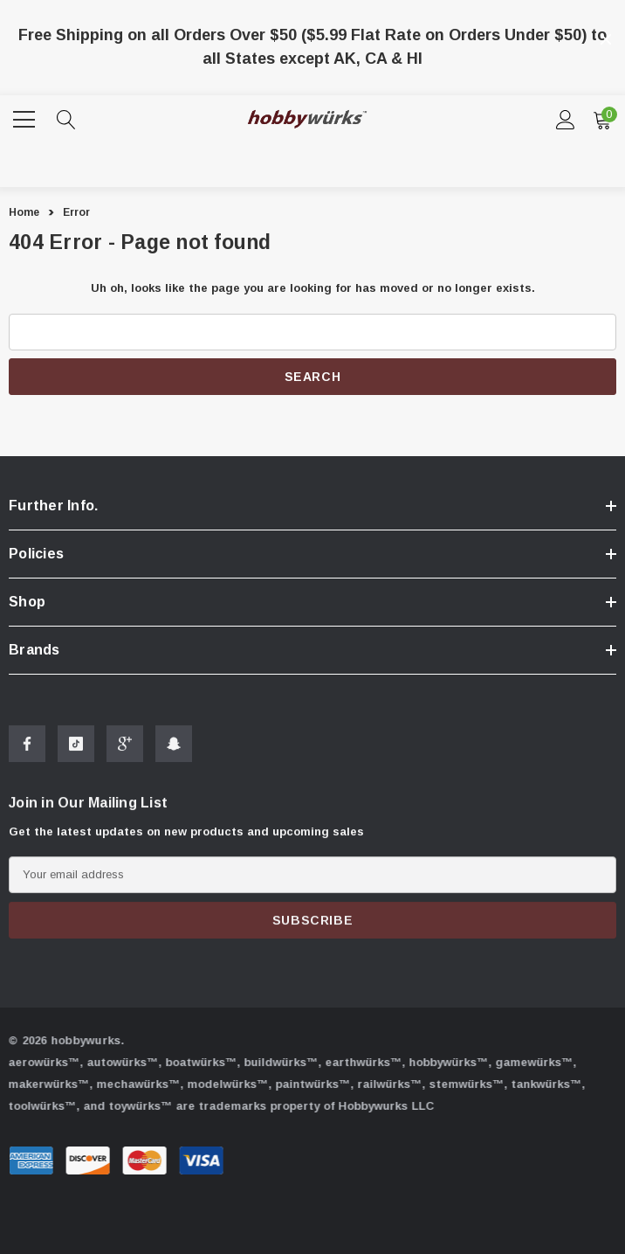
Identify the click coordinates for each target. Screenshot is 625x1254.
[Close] (606, 39)
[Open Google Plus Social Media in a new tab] (124, 752)
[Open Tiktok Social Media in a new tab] (76, 752)
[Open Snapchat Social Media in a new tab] (173, 752)
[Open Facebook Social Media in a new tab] (27, 752)
